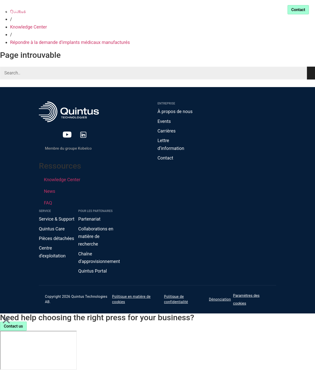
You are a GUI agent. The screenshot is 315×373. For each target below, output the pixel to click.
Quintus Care (52, 229)
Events (164, 121)
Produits (74, 9)
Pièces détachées (56, 239)
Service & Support (231, 9)
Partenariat (192, 9)
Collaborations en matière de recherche (96, 237)
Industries (108, 9)
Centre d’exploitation (52, 252)
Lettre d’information (171, 144)
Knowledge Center (153, 9)
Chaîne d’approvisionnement (98, 258)
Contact (165, 158)
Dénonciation (220, 300)
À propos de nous (175, 111)
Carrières (167, 131)
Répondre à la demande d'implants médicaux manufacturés (70, 42)
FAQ (48, 203)
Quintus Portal (92, 272)
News (49, 191)
